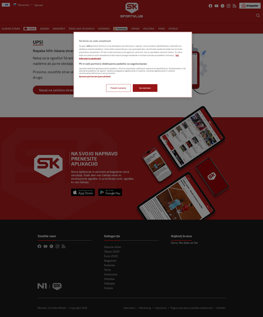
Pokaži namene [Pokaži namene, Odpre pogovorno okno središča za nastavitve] (118, 88)
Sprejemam (145, 88)
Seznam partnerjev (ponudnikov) (95, 76)
